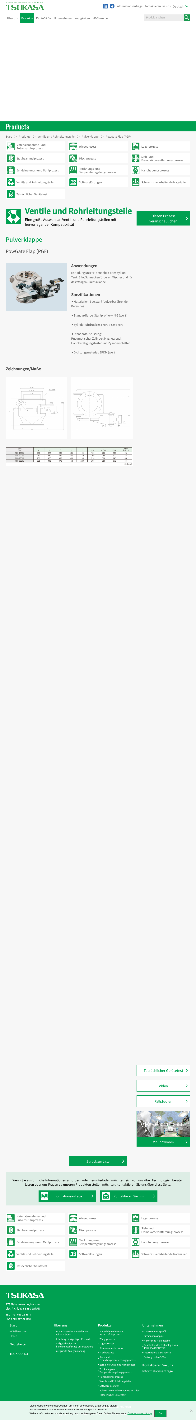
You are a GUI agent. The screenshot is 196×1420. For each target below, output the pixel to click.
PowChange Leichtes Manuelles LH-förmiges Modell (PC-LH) (164, 768)
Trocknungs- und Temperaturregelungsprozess (116, 1370)
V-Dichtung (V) (153, 331)
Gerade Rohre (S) (155, 250)
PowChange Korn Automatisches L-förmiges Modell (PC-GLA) (165, 821)
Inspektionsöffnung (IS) (159, 380)
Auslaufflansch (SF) (156, 497)
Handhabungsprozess (111, 1376)
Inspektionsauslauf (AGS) (160, 477)
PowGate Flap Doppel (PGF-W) (163, 1017)
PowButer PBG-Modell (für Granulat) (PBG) (160, 1051)
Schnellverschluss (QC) (158, 911)
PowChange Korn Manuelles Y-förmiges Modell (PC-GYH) (163, 845)
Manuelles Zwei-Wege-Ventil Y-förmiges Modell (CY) (163, 656)
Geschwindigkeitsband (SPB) (162, 315)
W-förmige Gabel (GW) (158, 371)
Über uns (13, 18)
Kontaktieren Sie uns (157, 6)
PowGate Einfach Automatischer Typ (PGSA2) (164, 527)
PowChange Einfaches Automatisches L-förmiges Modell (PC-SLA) (165, 698)
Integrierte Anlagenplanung (70, 1350)
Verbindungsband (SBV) (159, 307)
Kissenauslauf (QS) (156, 456)
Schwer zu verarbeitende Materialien (119, 1390)
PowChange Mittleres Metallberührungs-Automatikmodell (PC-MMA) (161, 783)
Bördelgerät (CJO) (155, 569)
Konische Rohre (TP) (157, 258)
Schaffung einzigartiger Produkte (73, 1339)
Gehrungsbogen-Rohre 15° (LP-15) (166, 283)
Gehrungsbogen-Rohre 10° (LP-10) (166, 274)
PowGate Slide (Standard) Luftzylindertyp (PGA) (160, 956)
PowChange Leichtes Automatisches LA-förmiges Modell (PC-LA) (161, 754)
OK (160, 1413)
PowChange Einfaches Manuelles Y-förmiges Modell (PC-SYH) (165, 740)
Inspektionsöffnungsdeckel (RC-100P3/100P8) (164, 422)
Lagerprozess (107, 1343)
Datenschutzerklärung (140, 1413)
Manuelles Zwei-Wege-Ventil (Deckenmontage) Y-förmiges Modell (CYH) (162, 671)
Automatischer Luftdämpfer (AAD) (166, 545)
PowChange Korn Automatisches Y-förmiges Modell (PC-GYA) (165, 833)
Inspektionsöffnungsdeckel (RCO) (165, 412)
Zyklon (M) (150, 878)
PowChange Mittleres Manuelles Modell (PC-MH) (164, 809)
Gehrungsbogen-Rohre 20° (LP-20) (166, 291)
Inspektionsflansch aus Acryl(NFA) (166, 935)
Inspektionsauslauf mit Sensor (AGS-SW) (163, 466)
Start (13, 1325)
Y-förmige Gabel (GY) (157, 363)
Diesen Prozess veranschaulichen (163, 218)
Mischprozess (107, 1352)
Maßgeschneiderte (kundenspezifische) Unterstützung (74, 1345)
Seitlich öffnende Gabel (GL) (162, 355)
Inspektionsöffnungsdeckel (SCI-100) (165, 446)
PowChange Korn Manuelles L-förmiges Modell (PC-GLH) (163, 857)
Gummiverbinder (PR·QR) (160, 919)
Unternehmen (63, 18)
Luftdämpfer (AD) (155, 537)
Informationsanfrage (129, 6)
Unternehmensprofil (155, 1331)
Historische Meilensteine (157, 1340)
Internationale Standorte (157, 1352)
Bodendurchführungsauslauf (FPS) (162, 487)
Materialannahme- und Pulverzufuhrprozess (112, 1333)
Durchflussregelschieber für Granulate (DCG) (162, 507)
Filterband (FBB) (154, 347)
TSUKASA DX (43, 18)
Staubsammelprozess (111, 1348)
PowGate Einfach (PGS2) (159, 517)
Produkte (27, 18)
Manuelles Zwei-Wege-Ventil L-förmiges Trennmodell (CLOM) (163, 592)
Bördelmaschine (154, 561)
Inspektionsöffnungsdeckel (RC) (164, 404)
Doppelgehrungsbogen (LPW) (163, 266)
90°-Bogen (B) (153, 894)
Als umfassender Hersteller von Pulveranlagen (72, 1333)
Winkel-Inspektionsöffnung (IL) (164, 388)
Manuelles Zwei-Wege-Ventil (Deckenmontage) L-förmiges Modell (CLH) (162, 618)
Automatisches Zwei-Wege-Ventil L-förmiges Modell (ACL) (165, 580)
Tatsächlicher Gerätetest (163, 1070)
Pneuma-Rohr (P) (155, 886)
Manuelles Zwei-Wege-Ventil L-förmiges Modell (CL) (163, 604)
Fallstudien (163, 1101)
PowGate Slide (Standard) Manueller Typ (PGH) (160, 980)
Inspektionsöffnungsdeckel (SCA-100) (165, 434)
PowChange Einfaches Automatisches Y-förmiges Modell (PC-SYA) (165, 726)
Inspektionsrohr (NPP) (158, 927)
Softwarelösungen (109, 1385)
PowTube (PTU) (154, 553)
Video (163, 1086)
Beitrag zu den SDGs (155, 1357)
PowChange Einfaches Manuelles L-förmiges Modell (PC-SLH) (165, 712)
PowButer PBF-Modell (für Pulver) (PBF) (165, 1038)
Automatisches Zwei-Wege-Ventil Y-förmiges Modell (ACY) (165, 632)
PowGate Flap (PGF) (157, 1009)
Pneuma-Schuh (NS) (157, 903)
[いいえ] (191, 1410)
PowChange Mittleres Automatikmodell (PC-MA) (160, 797)
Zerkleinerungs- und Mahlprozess (117, 1364)
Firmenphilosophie (154, 1335)
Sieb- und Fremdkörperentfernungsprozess (118, 1358)
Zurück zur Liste (98, 1161)
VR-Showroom (101, 18)
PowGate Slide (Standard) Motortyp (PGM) (160, 968)
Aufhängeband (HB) (157, 339)
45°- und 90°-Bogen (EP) (159, 299)
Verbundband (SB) (156, 323)
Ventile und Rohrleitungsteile (115, 1381)
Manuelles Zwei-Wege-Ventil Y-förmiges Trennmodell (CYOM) (163, 644)
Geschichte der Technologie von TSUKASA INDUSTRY (161, 1346)
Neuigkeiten (82, 18)
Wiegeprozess (107, 1339)
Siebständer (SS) (154, 396)
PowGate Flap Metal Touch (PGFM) (165, 1001)
